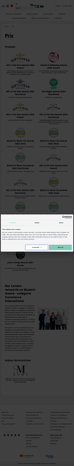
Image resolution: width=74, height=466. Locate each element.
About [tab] (61, 222)
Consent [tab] (13, 222)
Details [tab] (37, 222)
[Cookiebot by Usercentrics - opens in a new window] (63, 217)
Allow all (60, 247)
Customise (36, 247)
